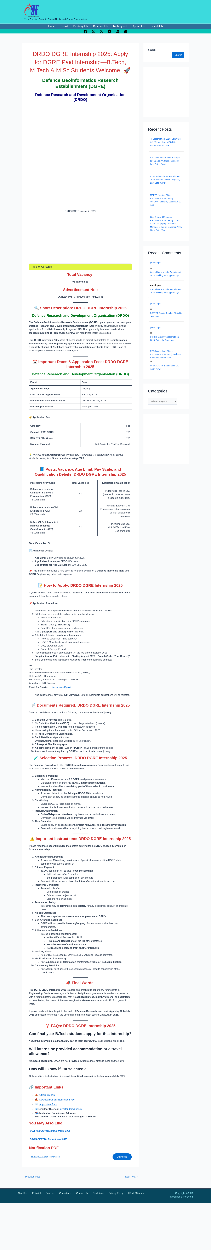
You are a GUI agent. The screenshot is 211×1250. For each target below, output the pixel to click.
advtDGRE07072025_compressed (45, 1157)
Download (122, 1157)
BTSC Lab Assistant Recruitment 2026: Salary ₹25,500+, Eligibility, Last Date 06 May (165, 179)
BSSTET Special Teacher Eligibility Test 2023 (166, 314)
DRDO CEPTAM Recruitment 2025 (48, 1139)
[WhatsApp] (93, 31)
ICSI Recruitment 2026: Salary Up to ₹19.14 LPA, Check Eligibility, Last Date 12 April (165, 160)
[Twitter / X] (101, 31)
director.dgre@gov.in (61, 687)
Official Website (47, 1095)
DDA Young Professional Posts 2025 (50, 1131)
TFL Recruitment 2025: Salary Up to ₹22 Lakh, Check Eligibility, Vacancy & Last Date (165, 142)
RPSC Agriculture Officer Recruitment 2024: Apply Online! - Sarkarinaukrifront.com (165, 354)
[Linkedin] (117, 31)
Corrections (65, 1193)
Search (152, 50)
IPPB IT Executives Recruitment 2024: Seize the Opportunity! (164, 338)
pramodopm (155, 262)
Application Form (48, 1104)
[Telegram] (109, 31)
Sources (50, 1193)
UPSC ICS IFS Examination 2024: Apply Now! (165, 367)
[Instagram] (125, 31)
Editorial (36, 1193)
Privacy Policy (116, 1193)
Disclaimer (98, 1193)
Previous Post (31, 1177)
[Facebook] (85, 31)
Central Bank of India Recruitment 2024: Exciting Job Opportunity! (165, 274)
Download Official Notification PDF (57, 1099)
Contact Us (82, 1193)
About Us (22, 1193)
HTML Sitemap (136, 1193)
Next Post (131, 1177)
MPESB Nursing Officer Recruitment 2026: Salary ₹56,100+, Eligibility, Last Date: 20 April (165, 200)
